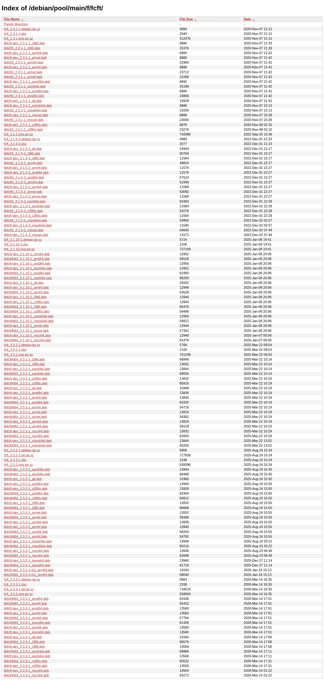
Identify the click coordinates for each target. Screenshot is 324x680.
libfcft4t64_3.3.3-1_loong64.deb (27, 622)
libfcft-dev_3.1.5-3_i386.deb (24, 158)
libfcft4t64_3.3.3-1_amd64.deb (26, 598)
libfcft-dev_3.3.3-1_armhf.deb (25, 613)
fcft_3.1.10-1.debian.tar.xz (23, 239)
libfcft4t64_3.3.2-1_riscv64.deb (26, 555)
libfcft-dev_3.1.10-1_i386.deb (25, 297)
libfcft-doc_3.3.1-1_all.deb (23, 388)
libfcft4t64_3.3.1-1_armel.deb (25, 417)
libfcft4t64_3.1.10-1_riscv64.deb (27, 340)
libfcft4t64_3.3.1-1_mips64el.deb (28, 445)
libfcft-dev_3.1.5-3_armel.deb (25, 196)
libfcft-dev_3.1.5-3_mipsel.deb (26, 235)
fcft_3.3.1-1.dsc (15, 349)
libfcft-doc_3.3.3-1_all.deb (23, 637)
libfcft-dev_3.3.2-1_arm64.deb (26, 522)
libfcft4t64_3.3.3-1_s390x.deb (25, 661)
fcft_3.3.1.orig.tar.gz (18, 354)
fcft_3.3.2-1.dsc (15, 460)
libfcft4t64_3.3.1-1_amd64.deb (26, 402)
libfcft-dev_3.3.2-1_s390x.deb (25, 488)
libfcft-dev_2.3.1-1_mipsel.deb (26, 115)
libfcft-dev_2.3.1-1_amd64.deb (26, 91)
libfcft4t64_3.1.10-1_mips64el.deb (29, 321)
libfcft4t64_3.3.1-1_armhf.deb (25, 407)
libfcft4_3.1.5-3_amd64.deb (24, 177)
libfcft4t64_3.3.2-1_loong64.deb (27, 565)
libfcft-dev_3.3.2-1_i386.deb (24, 503)
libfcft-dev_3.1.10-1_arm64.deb (27, 254)
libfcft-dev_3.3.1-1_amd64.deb (26, 393)
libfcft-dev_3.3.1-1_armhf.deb (25, 397)
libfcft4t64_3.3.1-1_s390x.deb (25, 383)
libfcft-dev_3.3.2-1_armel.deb (25, 512)
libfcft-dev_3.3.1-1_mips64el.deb (28, 441)
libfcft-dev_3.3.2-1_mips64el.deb (28, 541)
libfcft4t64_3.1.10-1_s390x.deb (26, 311)
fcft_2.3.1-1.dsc (15, 34)
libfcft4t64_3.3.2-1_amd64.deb (26, 493)
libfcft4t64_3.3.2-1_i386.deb (24, 508)
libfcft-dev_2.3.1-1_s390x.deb (25, 125)
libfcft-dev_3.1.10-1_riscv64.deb (27, 335)
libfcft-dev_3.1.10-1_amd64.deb (27, 263)
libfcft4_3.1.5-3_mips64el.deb (25, 220)
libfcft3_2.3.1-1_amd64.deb (24, 96)
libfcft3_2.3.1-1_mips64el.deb (25, 110)
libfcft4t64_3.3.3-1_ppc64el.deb (27, 651)
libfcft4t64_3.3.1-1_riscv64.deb (26, 436)
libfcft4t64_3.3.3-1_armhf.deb (25, 603)
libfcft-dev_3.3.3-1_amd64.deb (26, 608)
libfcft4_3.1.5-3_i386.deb (22, 153)
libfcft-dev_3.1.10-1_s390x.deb (26, 302)
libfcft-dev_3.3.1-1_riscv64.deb (26, 431)
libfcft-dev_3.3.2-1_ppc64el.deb (27, 469)
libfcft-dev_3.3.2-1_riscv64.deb (26, 551)
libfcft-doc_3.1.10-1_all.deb (24, 283)
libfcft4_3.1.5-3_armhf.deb (23, 163)
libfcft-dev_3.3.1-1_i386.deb (24, 364)
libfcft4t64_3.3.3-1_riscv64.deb (26, 675)
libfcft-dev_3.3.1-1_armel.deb (25, 412)
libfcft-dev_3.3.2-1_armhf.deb (25, 527)
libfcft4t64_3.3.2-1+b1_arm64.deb (29, 575)
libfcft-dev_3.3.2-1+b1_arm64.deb (29, 570)
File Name (12, 19)
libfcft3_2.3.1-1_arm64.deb (23, 62)
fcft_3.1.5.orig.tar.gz (18, 134)
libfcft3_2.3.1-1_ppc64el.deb (24, 86)
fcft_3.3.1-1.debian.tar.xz (22, 345)
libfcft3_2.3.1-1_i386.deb (22, 48)
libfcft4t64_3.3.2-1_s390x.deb (25, 498)
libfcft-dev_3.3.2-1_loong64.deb (27, 560)
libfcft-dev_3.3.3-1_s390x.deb (25, 666)
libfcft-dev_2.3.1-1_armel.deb (25, 57)
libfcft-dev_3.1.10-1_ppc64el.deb (28, 268)
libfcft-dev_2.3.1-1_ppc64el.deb (27, 81)
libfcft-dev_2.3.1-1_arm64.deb (26, 53)
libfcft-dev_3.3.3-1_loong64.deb (27, 632)
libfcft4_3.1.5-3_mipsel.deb (23, 230)
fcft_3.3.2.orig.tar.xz (18, 464)
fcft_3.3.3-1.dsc (15, 584)
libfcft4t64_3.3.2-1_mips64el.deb (28, 546)
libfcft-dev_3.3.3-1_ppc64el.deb (27, 656)
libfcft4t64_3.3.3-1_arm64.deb (26, 618)
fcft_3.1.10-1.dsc (16, 244)
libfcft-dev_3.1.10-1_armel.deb (26, 326)
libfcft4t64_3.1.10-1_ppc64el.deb (28, 278)
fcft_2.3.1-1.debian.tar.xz (22, 29)
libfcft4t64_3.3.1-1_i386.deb (24, 359)
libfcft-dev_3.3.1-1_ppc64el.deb (27, 369)
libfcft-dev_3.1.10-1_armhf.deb (26, 287)
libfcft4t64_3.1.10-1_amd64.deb (27, 273)
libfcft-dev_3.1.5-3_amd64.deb (26, 172)
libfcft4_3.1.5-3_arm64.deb (23, 182)
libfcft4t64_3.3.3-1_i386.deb (24, 642)
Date (247, 19)
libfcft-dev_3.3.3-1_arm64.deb (26, 627)
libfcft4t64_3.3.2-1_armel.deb (25, 517)
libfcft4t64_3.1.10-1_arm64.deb (27, 259)
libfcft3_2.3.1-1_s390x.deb (23, 129)
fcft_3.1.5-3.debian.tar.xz (22, 139)
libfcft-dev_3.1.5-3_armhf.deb (25, 168)
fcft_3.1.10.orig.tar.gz (19, 249)
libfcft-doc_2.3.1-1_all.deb (23, 101)
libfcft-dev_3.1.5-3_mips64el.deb (28, 225)
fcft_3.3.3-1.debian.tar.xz (22, 579)
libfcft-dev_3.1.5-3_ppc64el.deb (27, 206)
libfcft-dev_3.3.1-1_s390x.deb (25, 378)
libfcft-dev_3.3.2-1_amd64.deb (26, 484)
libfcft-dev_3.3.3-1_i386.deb (24, 646)
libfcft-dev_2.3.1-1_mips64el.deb (28, 105)
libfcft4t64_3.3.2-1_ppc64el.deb (27, 474)
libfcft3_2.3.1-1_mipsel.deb (23, 120)
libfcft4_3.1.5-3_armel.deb (23, 191)
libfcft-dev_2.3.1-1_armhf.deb (25, 67)
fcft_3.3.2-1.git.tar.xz (19, 455)
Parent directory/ (16, 24)
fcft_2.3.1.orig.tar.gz (18, 38)
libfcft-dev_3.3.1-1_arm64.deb (26, 421)
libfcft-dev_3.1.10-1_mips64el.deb (29, 316)
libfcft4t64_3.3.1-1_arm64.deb (26, 426)
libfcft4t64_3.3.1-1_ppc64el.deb (27, 373)
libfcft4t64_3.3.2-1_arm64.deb (26, 532)
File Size (186, 19)
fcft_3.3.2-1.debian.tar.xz (22, 450)
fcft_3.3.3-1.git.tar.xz (19, 589)
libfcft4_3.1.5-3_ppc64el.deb (24, 201)
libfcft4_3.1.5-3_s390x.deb (23, 211)
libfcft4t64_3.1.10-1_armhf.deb (26, 292)
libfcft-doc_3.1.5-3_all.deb (23, 149)
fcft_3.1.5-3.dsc (15, 144)
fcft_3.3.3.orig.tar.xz (18, 594)
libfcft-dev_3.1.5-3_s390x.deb (25, 215)
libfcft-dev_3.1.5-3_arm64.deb (26, 187)
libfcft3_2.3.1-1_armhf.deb (23, 77)
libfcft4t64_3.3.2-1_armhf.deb (25, 536)
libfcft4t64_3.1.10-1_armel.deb (26, 330)
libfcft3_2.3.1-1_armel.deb (23, 72)
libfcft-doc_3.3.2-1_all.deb (23, 479)
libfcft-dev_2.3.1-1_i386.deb (24, 43)
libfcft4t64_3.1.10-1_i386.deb (25, 307)
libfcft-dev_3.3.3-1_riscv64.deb (26, 670)
